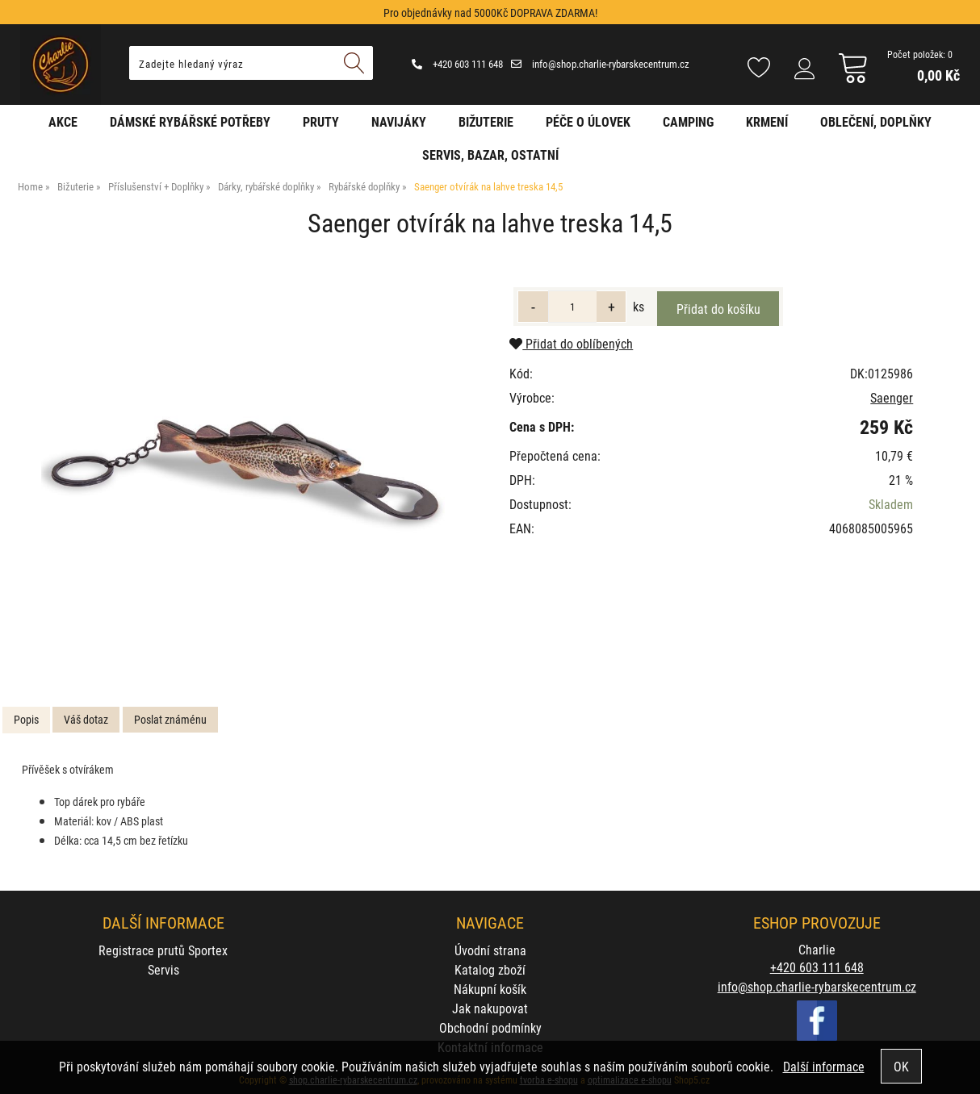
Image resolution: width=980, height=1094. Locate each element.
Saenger (891, 397)
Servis (163, 969)
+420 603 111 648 (457, 63)
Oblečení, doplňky (876, 121)
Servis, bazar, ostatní (490, 154)
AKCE (62, 121)
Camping (688, 121)
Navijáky (398, 121)
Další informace (824, 1066)
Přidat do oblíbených (571, 343)
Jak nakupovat (490, 1008)
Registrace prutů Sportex (163, 950)
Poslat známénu (170, 719)
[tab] (26, 720)
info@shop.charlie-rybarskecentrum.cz (600, 63)
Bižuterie (486, 121)
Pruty (321, 121)
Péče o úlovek (588, 121)
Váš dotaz (86, 719)
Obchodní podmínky (490, 1027)
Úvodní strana (490, 950)
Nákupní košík (490, 988)
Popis (26, 719)
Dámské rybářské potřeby (190, 121)
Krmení (767, 121)
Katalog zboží (490, 969)
